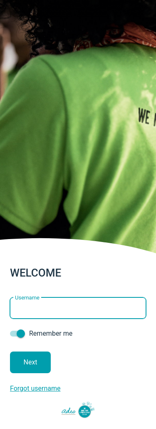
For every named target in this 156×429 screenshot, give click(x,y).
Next (30, 233)
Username (27, 168)
